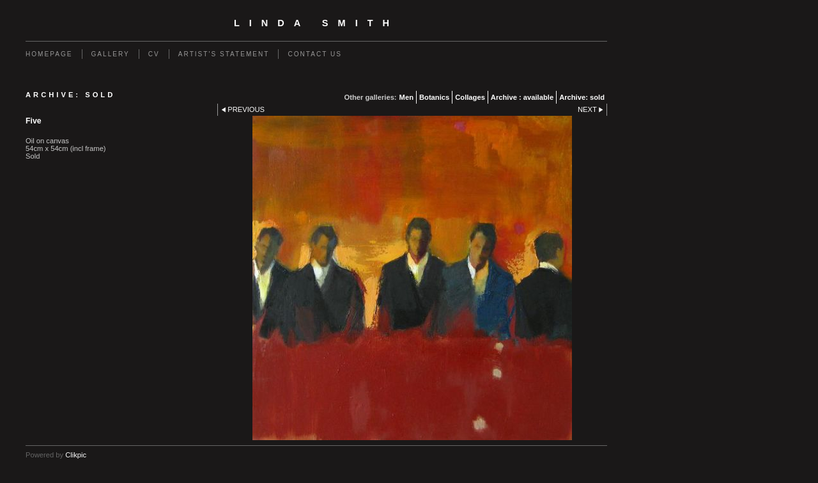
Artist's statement (224, 54)
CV (154, 54)
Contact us (315, 54)
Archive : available (522, 97)
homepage (49, 54)
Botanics (434, 97)
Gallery (110, 54)
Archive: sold (582, 97)
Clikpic (75, 455)
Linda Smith (316, 23)
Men (406, 97)
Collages (470, 97)
